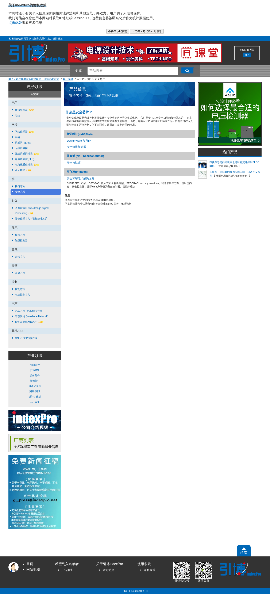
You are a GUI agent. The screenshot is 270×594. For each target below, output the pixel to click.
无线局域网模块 (27, 153)
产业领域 (34, 356)
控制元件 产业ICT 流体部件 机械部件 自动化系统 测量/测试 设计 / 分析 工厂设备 (34, 383)
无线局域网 (21, 148)
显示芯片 (20, 234)
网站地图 (33, 569)
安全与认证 (74, 162)
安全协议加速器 (76, 146)
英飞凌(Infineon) (77, 171)
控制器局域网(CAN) (29, 321)
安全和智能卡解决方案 (80, 178)
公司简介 (108, 570)
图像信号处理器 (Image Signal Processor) (32, 211)
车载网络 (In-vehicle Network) (31, 316)
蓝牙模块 (23, 170)
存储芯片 (20, 272)
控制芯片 (20, 289)
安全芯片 (20, 191)
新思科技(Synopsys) (80, 134)
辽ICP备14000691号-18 (135, 591)
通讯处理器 (24, 109)
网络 (17, 137)
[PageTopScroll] (244, 550)
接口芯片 (20, 186)
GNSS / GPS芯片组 (26, 338)
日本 (247, 54)
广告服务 (67, 570)
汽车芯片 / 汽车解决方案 (28, 310)
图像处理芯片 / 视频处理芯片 (31, 218)
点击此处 (15, 22)
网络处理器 (24, 131)
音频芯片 (20, 256)
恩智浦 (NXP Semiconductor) (85, 155)
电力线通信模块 (27, 164)
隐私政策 (149, 570)
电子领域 (34, 87)
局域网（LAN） (23, 142)
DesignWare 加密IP (79, 140)
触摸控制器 (21, 240)
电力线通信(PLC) (24, 159)
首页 (29, 564)
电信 (17, 115)
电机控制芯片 (22, 294)
